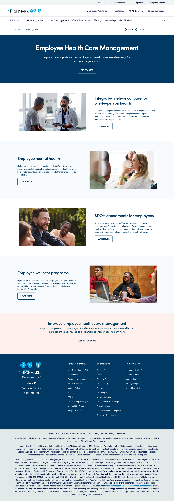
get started (87, 70)
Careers (101, 370)
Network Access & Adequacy (109, 410)
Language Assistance (98, 11)
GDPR (70, 397)
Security (101, 374)
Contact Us (119, 11)
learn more (103, 126)
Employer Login (157, 11)
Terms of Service (104, 379)
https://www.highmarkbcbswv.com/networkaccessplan (128, 485)
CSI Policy (102, 392)
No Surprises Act (104, 397)
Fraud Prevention (75, 383)
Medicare (101, 2)
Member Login (133, 379)
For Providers (119, 2)
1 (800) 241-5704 (31, 393)
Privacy (71, 392)
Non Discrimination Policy (79, 370)
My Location (137, 11)
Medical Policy (74, 388)
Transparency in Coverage (108, 401)
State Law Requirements (107, 415)
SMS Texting (102, 383)
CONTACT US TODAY (87, 340)
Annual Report (133, 388)
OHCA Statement (104, 406)
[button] (164, 20)
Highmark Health (134, 370)
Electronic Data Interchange (80, 379)
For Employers (137, 2)
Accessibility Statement (78, 406)
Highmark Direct (133, 374)
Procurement (74, 374)
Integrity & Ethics (76, 410)
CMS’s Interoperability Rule (79, 401)
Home (17, 29)
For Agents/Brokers (157, 2)
